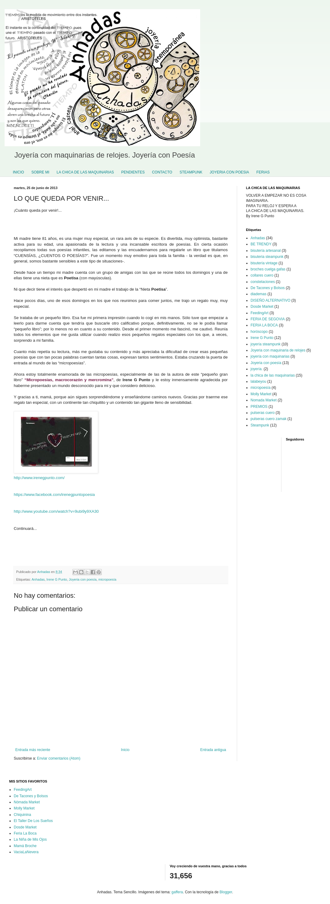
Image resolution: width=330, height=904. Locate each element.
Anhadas (38, 579)
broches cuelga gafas (268, 269)
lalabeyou (258, 381)
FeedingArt (260, 313)
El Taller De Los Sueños (33, 821)
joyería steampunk (265, 344)
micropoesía (107, 579)
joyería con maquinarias (270, 356)
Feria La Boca (25, 833)
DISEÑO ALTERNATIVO (270, 300)
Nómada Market (27, 802)
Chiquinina (22, 815)
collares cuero (262, 275)
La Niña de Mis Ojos (30, 839)
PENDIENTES (133, 172)
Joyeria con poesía (83, 579)
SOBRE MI (40, 172)
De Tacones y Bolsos (268, 288)
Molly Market (261, 394)
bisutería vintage (264, 263)
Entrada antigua (213, 750)
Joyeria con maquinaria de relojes (278, 350)
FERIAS (263, 172)
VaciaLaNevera (26, 852)
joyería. (256, 369)
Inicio (125, 750)
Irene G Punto (56, 579)
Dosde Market (262, 306)
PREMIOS (259, 406)
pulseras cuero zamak (268, 419)
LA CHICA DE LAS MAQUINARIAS (85, 172)
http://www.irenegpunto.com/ (39, 477)
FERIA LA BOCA (264, 325)
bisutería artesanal (266, 250)
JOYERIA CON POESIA (229, 172)
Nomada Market (264, 400)
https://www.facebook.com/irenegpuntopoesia (54, 494)
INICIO (18, 172)
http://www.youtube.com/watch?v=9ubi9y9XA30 (56, 511)
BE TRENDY (261, 244)
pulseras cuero (263, 413)
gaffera (177, 892)
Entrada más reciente (32, 750)
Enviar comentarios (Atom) (58, 758)
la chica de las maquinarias (273, 375)
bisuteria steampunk (267, 257)
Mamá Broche (25, 846)
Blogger (226, 892)
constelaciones (263, 282)
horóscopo (259, 331)
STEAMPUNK (191, 172)
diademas (258, 294)
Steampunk (260, 425)
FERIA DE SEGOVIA (268, 319)
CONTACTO (162, 172)
